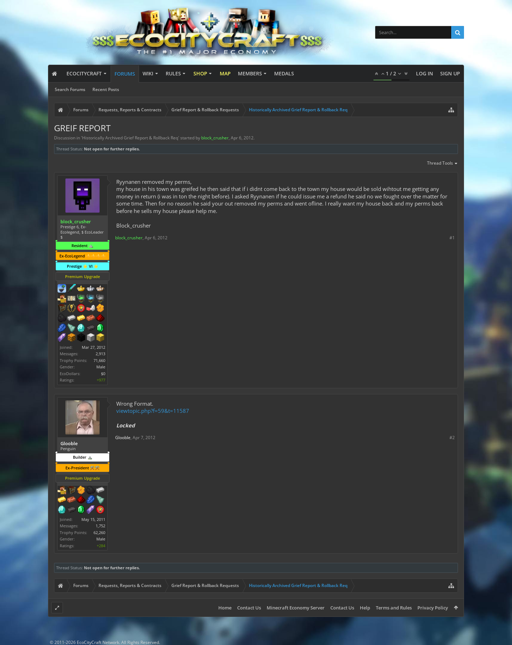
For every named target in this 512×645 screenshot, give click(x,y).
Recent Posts (105, 89)
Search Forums (70, 89)
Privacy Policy (432, 607)
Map (225, 73)
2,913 (100, 353)
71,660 (99, 360)
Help (365, 607)
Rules (173, 73)
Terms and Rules (394, 607)
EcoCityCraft (84, 73)
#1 (452, 237)
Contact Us (249, 607)
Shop (200, 73)
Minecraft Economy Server (296, 607)
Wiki (148, 73)
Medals (284, 73)
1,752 (100, 525)
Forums (124, 73)
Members (250, 73)
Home (224, 607)
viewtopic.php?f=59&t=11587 (152, 410)
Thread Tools (442, 163)
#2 (452, 437)
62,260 (99, 532)
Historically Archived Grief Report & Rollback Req (130, 138)
